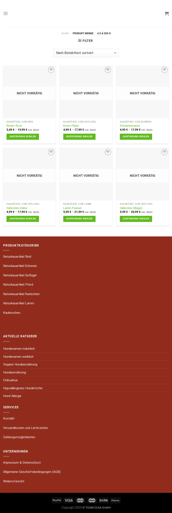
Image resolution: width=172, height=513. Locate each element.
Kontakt (8, 418)
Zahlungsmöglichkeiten (19, 437)
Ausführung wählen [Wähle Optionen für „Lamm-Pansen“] (79, 218)
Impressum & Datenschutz (22, 462)
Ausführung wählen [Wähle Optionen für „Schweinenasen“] (136, 136)
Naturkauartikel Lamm (18, 303)
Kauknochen (11, 313)
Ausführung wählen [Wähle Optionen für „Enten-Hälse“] (79, 136)
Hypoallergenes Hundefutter (23, 388)
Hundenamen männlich (19, 349)
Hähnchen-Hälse (16, 208)
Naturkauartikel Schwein (20, 266)
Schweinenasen (130, 125)
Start (65, 33)
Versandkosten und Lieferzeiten (25, 428)
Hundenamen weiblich (18, 357)
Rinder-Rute (14, 125)
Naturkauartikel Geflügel (19, 275)
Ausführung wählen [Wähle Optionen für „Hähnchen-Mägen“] (136, 218)
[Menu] (5, 13)
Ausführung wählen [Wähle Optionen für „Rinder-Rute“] (23, 136)
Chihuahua (10, 380)
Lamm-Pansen (72, 208)
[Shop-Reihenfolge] (85, 53)
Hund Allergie (12, 396)
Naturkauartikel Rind (17, 256)
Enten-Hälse (71, 125)
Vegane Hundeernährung (20, 364)
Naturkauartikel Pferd (18, 284)
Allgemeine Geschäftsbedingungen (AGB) (32, 472)
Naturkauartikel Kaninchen (21, 294)
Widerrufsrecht (13, 481)
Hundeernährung (14, 372)
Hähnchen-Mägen (131, 208)
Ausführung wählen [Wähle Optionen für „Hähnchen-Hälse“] (23, 218)
